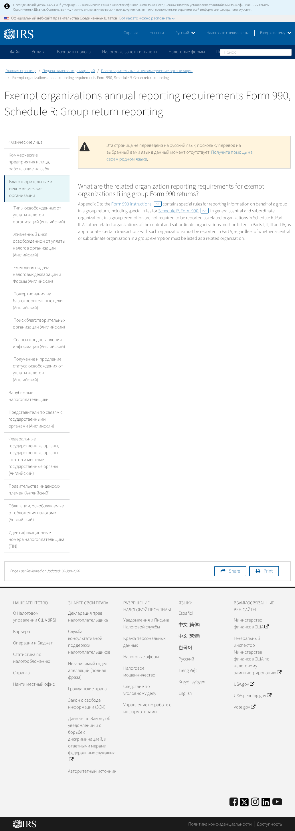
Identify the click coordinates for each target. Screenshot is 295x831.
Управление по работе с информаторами (147, 708)
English (185, 693)
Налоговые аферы (141, 657)
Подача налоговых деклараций (68, 71)
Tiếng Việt (188, 670)
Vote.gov (244, 707)
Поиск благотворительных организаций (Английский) (39, 323)
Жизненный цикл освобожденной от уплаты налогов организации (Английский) (39, 244)
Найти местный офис (34, 684)
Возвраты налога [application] (74, 52)
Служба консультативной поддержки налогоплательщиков (89, 641)
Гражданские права (87, 689)
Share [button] (234, 571)
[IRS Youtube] (277, 802)
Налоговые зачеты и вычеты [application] (129, 52)
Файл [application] (15, 52)
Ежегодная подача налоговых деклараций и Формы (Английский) (37, 274)
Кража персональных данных (144, 641)
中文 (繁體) (189, 636)
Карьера (21, 631)
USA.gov (244, 684)
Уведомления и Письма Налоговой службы (146, 623)
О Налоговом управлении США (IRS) (34, 616)
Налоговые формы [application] (187, 52)
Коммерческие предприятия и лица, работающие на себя (29, 162)
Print (268, 571)
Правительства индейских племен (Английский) (34, 489)
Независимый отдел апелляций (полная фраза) (87, 670)
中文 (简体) (189, 625)
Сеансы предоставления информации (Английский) (39, 343)
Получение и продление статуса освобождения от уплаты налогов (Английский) (38, 369)
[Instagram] (255, 802)
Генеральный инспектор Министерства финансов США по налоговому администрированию (257, 655)
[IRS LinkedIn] (266, 804)
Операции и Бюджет (33, 643)
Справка (131, 33)
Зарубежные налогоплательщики (29, 396)
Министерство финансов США (251, 623)
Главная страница (20, 71)
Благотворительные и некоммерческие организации (147, 71)
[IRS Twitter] (244, 804)
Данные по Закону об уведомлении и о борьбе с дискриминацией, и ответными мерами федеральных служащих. (91, 739)
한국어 (185, 647)
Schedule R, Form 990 (183, 211)
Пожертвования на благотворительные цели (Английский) (38, 301)
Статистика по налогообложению (31, 657)
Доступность (269, 824)
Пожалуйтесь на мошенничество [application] (248, 52)
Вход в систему (275, 33)
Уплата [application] (38, 52)
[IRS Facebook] (233, 802)
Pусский (186, 659)
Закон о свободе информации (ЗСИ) (86, 703)
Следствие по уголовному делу (139, 690)
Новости (157, 33)
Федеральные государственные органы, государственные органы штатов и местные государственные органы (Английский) (34, 456)
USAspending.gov (252, 695)
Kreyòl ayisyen (192, 682)
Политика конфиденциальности (220, 824)
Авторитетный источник (92, 771)
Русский (185, 33)
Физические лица (26, 142)
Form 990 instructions (136, 204)
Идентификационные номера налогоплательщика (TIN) (36, 539)
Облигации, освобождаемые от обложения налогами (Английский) (36, 513)
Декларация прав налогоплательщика (88, 616)
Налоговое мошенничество (139, 671)
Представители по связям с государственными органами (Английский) (35, 419)
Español (186, 613)
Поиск (287, 52)
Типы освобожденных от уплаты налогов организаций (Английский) (39, 215)
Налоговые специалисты (228, 33)
